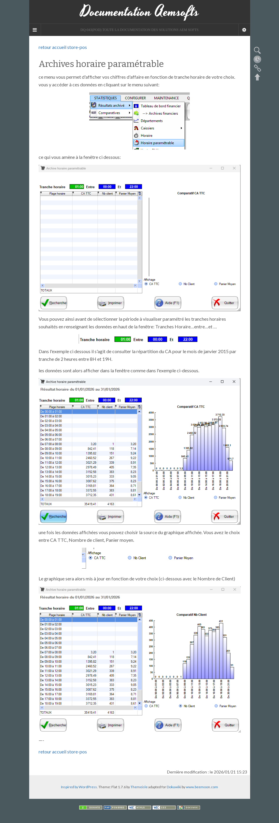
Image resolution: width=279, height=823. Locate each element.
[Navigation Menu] (244, 30)
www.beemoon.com (202, 787)
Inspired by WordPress (79, 787)
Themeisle (139, 787)
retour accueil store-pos (63, 47)
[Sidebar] (35, 30)
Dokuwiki (174, 787)
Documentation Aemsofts (139, 11)
